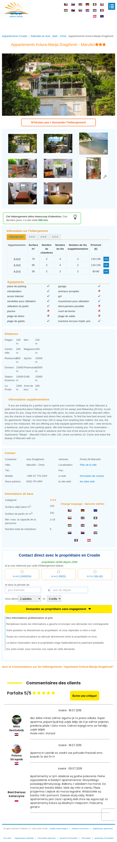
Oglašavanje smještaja (24, 838)
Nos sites (7, 838)
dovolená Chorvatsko (68, 838)
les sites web (87, 481)
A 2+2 (55, 237)
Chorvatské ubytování (46, 838)
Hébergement (16, 237)
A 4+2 (32, 237)
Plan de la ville (88, 464)
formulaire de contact (92, 475)
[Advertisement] (58, 25)
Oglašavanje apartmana (103, 828)
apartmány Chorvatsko (104, 838)
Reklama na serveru (80, 828)
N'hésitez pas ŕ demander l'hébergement (58, 122)
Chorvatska (86, 838)
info (106, 259)
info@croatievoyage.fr (59, 828)
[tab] (16, 237)
